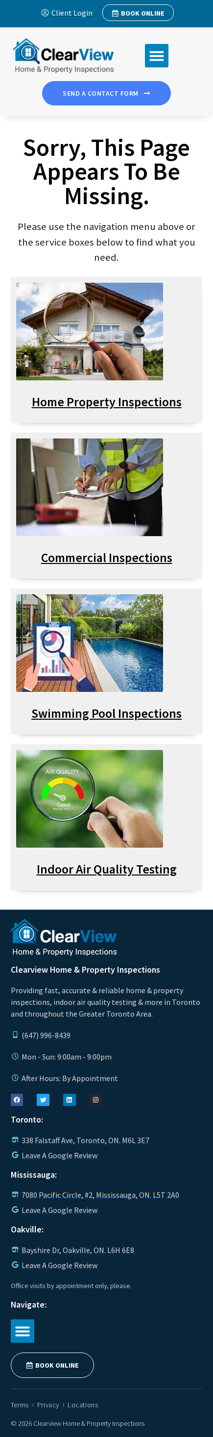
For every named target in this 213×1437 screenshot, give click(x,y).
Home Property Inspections (107, 402)
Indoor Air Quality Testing (107, 869)
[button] (156, 55)
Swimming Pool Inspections (106, 713)
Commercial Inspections (106, 557)
